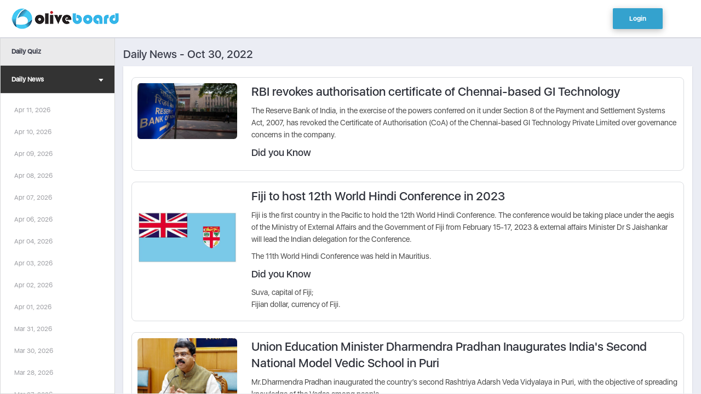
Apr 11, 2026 (32, 110)
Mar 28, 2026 (33, 372)
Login (637, 18)
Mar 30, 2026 (33, 351)
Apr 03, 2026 (33, 263)
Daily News (58, 81)
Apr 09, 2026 (33, 154)
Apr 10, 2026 (32, 132)
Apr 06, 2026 (33, 219)
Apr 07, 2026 (33, 197)
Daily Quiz (26, 51)
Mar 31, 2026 (33, 329)
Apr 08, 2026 (33, 175)
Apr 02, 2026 (33, 285)
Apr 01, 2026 (32, 307)
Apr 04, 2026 (33, 241)
